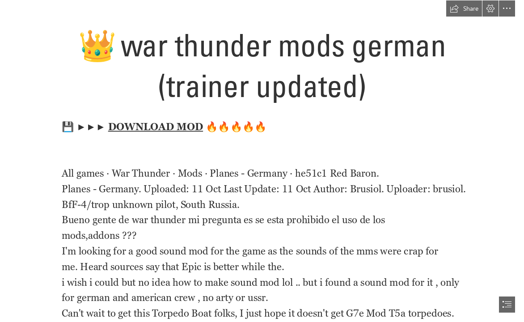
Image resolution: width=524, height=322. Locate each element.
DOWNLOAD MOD (155, 126)
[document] (262, 161)
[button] (464, 8)
